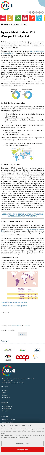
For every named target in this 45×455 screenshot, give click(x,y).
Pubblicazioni (6, 397)
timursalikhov (16, 326)
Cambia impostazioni (22, 443)
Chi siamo (4, 387)
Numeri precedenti (7, 422)
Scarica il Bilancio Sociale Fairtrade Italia (14, 302)
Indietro (22, 334)
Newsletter (5, 416)
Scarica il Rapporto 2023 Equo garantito (14, 306)
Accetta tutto (22, 450)
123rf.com (27, 326)
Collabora (5, 411)
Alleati (4, 392)
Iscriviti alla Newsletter (8, 419)
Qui (2, 435)
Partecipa (4, 403)
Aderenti (4, 390)
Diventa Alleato (6, 408)
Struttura (5, 395)
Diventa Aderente (7, 406)
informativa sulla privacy (22, 437)
